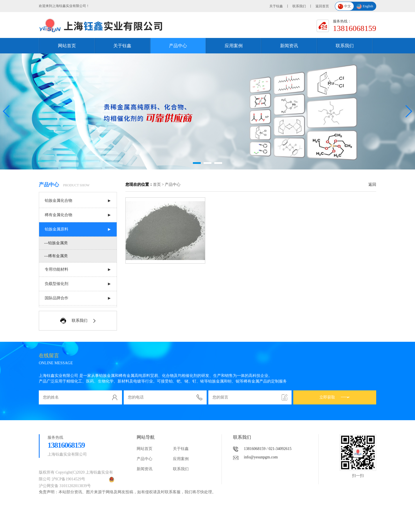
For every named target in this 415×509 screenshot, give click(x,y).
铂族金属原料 (56, 229)
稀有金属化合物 (58, 215)
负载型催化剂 (56, 284)
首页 (157, 184)
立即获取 (334, 397)
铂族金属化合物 (58, 200)
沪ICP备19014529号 (68, 479)
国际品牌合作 (56, 298)
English (365, 6)
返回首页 (322, 6)
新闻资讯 (289, 45)
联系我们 (299, 6)
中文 (344, 6)
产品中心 (178, 45)
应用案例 (234, 45)
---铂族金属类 (56, 243)
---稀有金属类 (56, 256)
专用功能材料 (56, 269)
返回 (372, 184)
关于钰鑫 (276, 6)
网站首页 (67, 45)
